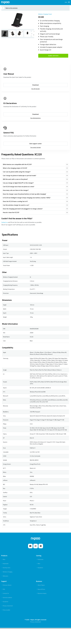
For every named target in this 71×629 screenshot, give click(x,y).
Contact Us (6, 594)
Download (35, 85)
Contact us (4, 223)
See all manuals (35, 89)
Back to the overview (9, 8)
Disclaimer (5, 603)
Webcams (5, 577)
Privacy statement (8, 607)
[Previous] (31, 33)
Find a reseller (6, 611)
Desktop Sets (6, 569)
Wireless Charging (7, 573)
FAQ (4, 590)
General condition (7, 599)
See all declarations (35, 118)
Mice (4, 560)
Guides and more (53, 56)
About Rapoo (41, 586)
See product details (35, 147)
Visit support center (35, 144)
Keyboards (5, 565)
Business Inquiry (42, 594)
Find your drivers (7, 586)
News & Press (41, 590)
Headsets (40, 569)
